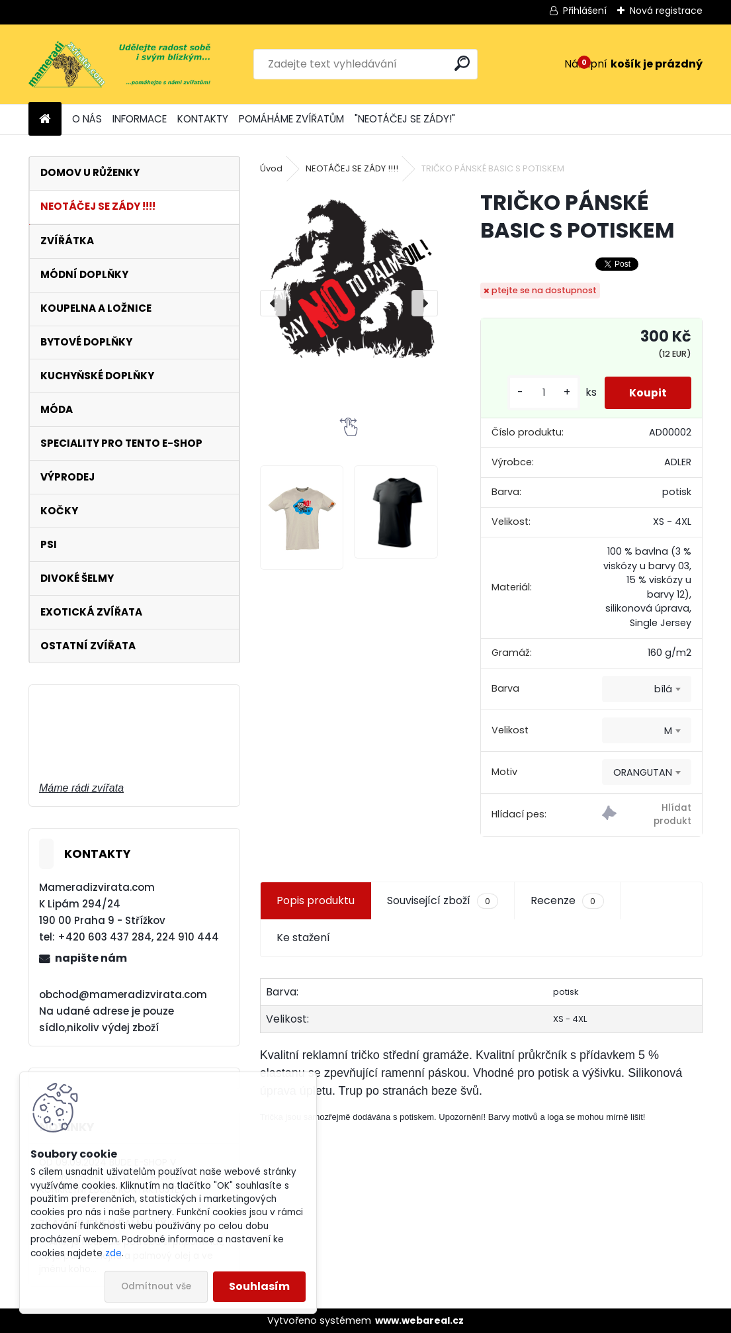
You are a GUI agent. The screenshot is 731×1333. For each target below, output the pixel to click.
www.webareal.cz (419, 1320)
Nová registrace (666, 10)
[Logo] (119, 64)
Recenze (567, 901)
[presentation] (273, 303)
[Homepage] (45, 119)
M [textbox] (668, 730)
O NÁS (87, 119)
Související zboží (442, 901)
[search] (462, 63)
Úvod (271, 168)
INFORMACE (139, 119)
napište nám (91, 958)
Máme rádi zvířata (81, 788)
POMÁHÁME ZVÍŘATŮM (291, 119)
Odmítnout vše (156, 1286)
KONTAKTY (202, 119)
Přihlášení (585, 10)
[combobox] (646, 689)
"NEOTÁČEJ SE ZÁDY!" (405, 119)
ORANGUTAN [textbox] (642, 772)
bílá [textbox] (663, 689)
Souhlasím (259, 1286)
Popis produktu (316, 900)
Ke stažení (303, 937)
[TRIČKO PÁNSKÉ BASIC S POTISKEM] (349, 282)
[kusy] (540, 392)
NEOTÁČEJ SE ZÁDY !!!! (352, 168)
